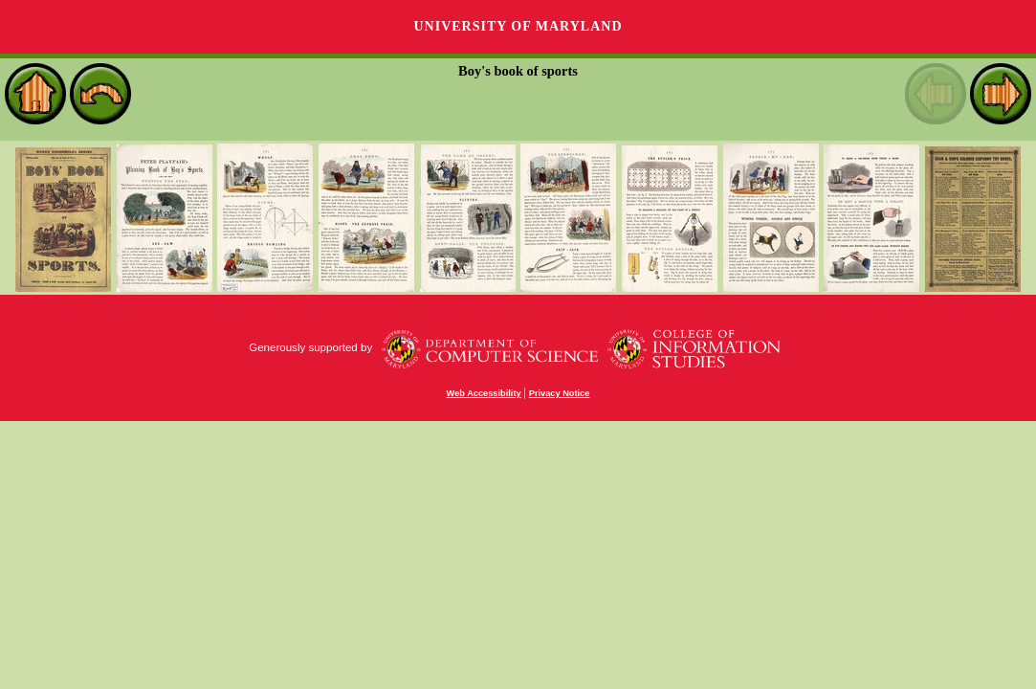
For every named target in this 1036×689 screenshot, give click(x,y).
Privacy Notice (559, 393)
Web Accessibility (484, 393)
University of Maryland (517, 26)
